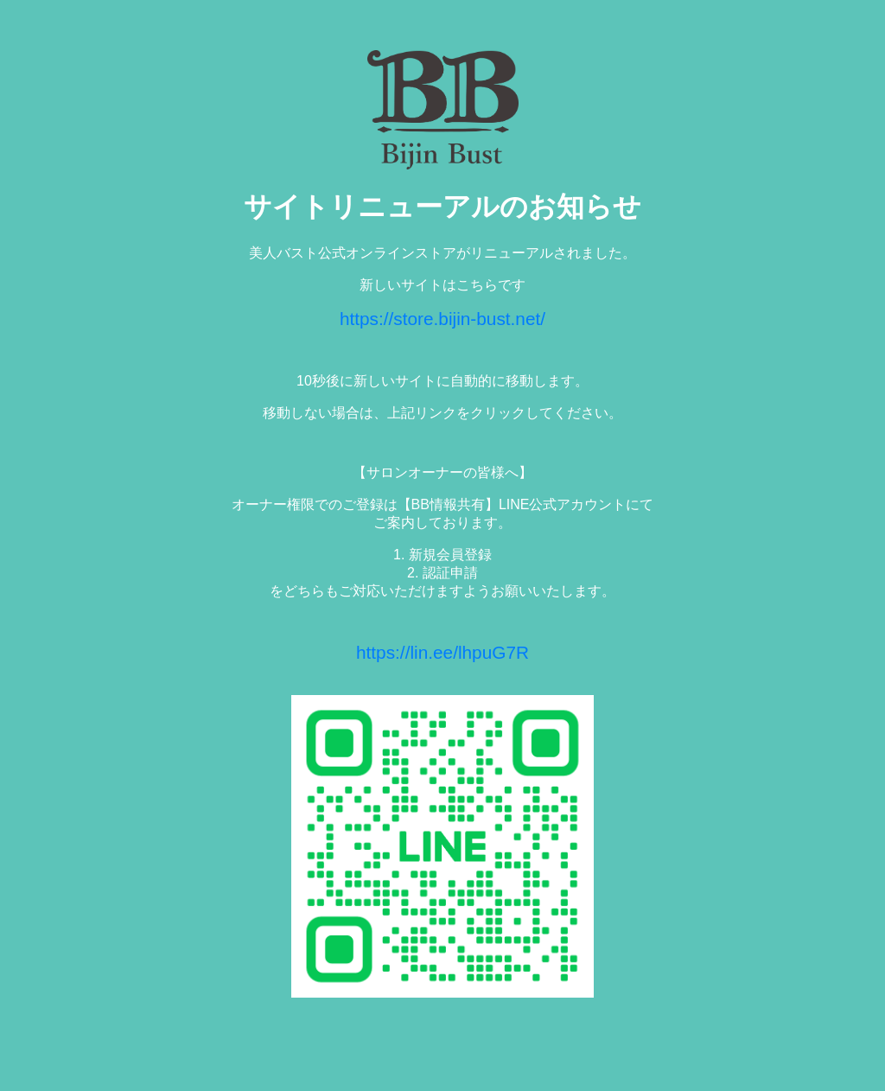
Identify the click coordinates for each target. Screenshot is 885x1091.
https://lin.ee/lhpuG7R (442, 652)
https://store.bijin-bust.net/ (442, 319)
